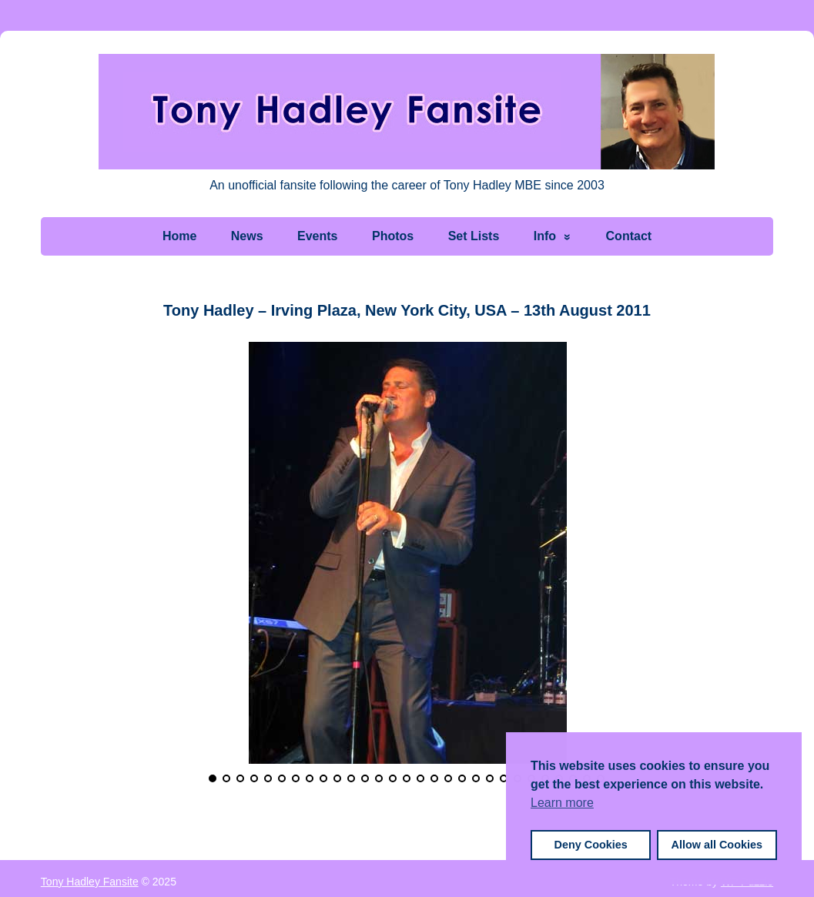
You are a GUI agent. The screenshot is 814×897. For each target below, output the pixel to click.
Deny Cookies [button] (591, 844)
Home (179, 236)
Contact (629, 236)
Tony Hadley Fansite (90, 880)
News (247, 236)
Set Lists (474, 236)
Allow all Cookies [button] (717, 844)
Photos (393, 236)
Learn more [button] (562, 802)
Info (545, 236)
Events (317, 236)
